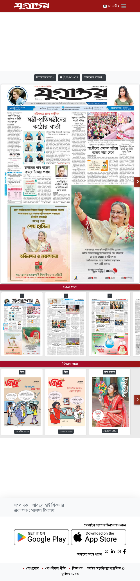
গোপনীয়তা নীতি (55, 568)
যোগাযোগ (32, 568)
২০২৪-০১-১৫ (69, 77)
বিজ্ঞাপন (77, 568)
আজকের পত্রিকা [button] (93, 77)
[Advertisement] (70, 41)
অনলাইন (111, 6)
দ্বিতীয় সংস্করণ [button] (44, 77)
